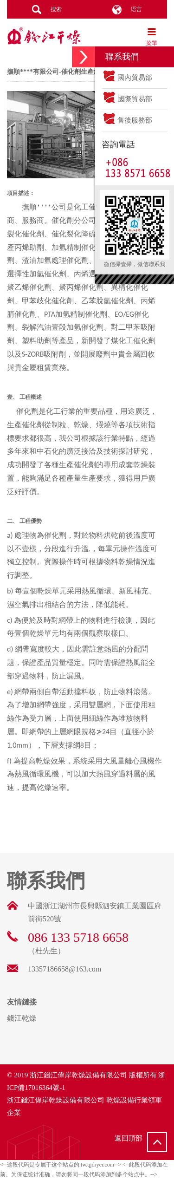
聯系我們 (46, 881)
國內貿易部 (127, 77)
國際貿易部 (127, 99)
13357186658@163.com (64, 969)
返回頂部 (141, 1142)
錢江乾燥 (44, 37)
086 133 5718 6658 (78, 938)
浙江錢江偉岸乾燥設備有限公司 (78, 1075)
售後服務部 (127, 120)
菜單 (151, 36)
